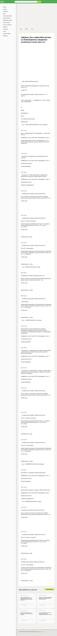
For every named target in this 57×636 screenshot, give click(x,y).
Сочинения (5, 29)
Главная (21, 28)
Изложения (5, 11)
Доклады (5, 9)
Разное (32, 28)
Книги (4, 13)
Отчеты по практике (7, 24)
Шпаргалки (5, 35)
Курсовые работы (6, 18)
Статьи (4, 31)
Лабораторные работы (7, 20)
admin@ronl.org (42, 631)
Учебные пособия (6, 33)
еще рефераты (49, 589)
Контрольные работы (7, 15)
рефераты (27, 28)
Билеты (4, 7)
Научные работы (6, 22)
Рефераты (5, 26)
